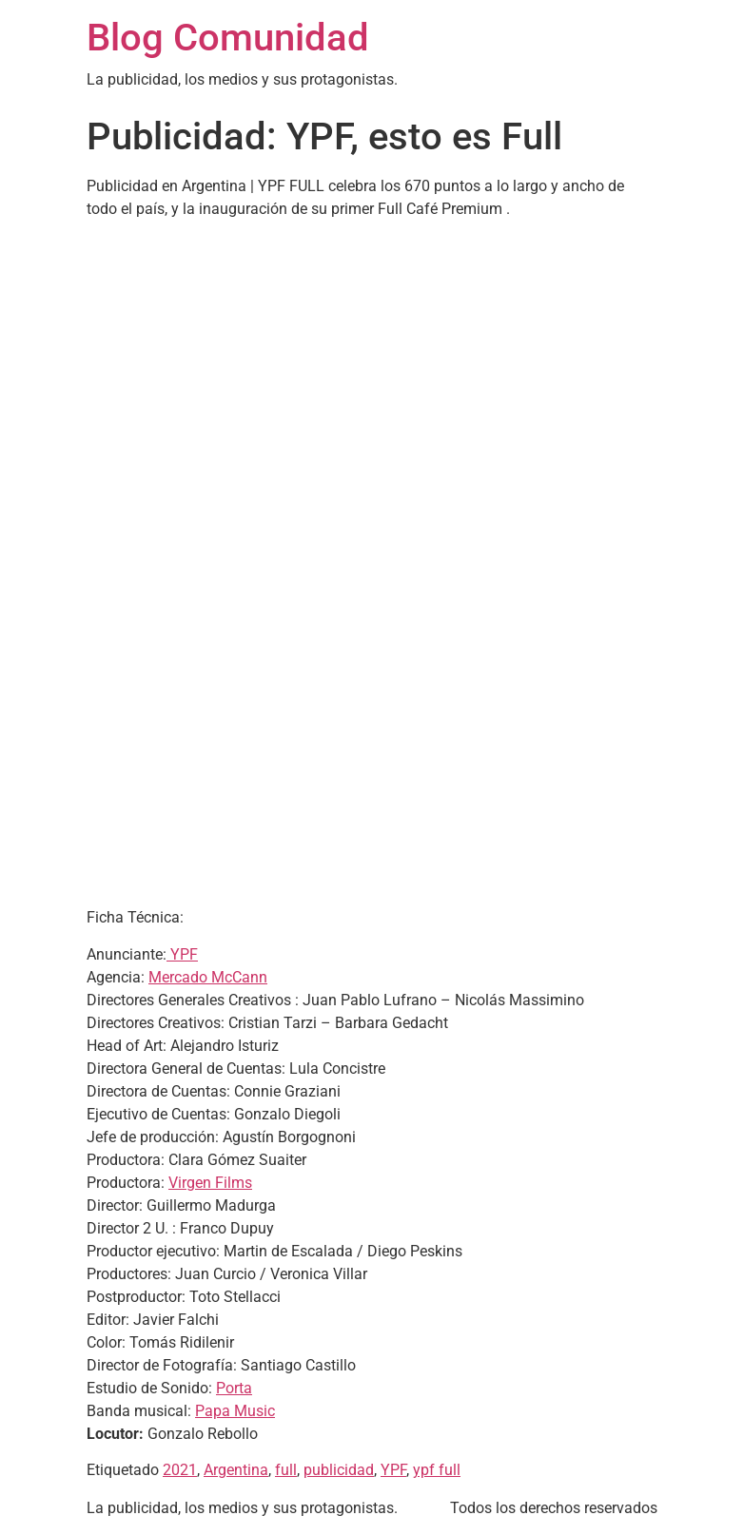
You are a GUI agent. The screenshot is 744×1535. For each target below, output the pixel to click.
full (286, 1470)
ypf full (436, 1470)
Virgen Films (210, 1183)
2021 (180, 1470)
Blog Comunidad (228, 37)
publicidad (338, 1470)
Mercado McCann (207, 977)
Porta (234, 1388)
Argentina (236, 1470)
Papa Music (235, 1411)
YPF (182, 954)
